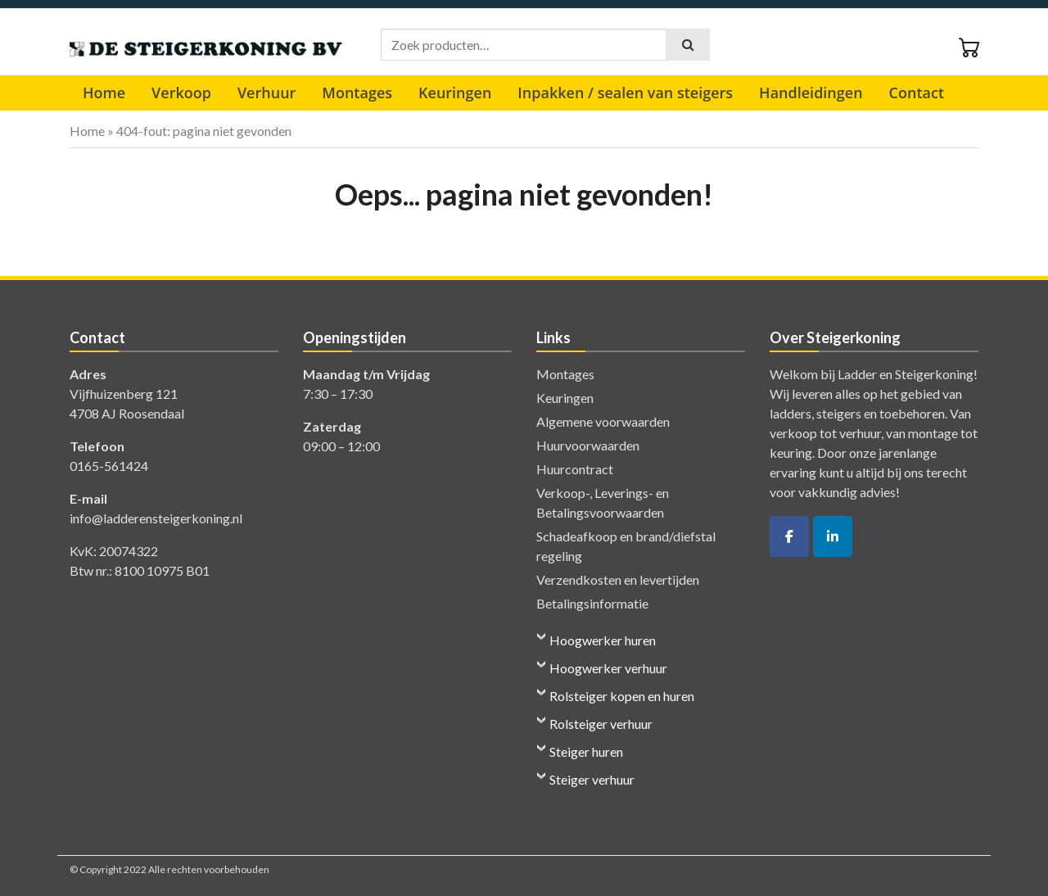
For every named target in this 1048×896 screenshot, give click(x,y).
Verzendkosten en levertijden (617, 579)
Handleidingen (810, 92)
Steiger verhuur (592, 779)
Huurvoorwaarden (587, 445)
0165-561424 (109, 465)
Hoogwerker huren (602, 640)
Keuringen (454, 92)
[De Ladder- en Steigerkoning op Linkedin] (832, 536)
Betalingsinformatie (592, 603)
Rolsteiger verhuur (601, 723)
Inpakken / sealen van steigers (625, 92)
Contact (916, 92)
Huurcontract (574, 469)
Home (104, 92)
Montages (357, 92)
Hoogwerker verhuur (608, 668)
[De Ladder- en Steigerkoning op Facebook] (789, 536)
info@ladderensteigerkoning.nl (156, 518)
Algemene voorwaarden (603, 421)
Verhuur (266, 92)
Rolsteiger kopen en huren (621, 696)
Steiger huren (586, 751)
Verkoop (181, 92)
